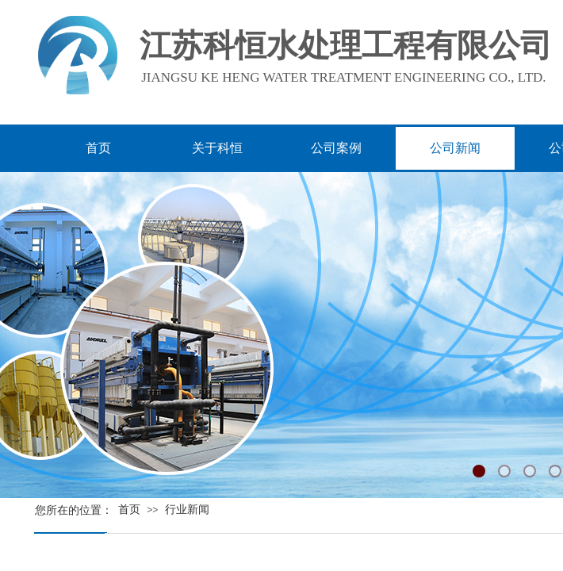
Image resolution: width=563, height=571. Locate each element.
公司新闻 (455, 148)
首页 (129, 509)
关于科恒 (217, 148)
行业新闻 (187, 509)
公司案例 (336, 148)
